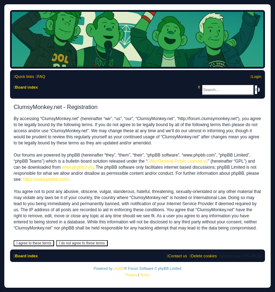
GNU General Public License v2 (177, 161)
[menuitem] (40, 76)
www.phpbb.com (77, 167)
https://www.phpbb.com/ (45, 179)
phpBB (119, 269)
